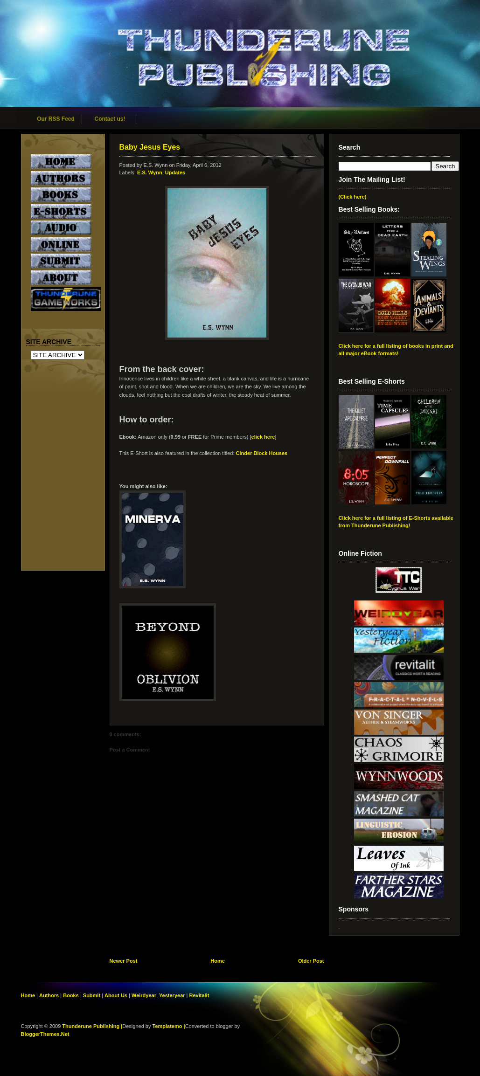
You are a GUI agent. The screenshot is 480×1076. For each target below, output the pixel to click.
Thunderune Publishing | (92, 1026)
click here (263, 437)
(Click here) (353, 197)
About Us (115, 995)
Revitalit (199, 995)
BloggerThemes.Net (45, 1034)
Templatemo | (169, 1026)
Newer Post (124, 961)
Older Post (311, 961)
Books (71, 995)
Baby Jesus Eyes (150, 147)
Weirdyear (144, 995)
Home (217, 961)
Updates (175, 172)
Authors (49, 995)
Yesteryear (172, 995)
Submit (92, 995)
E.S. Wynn (149, 172)
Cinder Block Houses (262, 453)
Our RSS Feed (56, 119)
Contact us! (110, 119)
